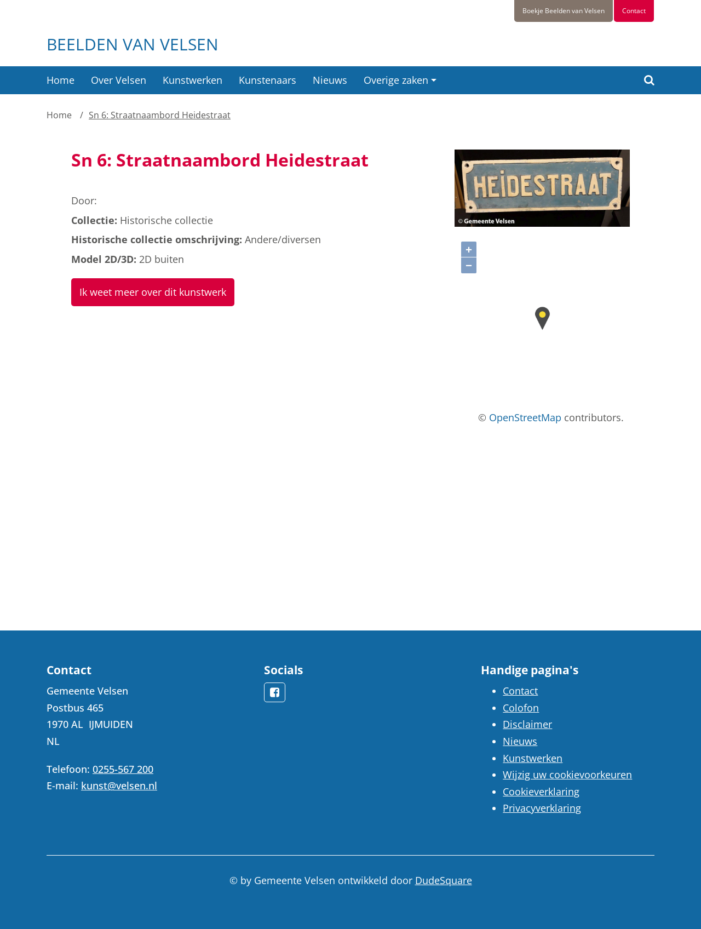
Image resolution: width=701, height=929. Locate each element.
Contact (634, 10)
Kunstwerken (192, 80)
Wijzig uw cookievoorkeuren (567, 774)
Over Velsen (118, 80)
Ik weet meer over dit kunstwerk (152, 292)
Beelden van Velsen (133, 44)
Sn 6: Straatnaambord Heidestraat (160, 115)
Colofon (521, 707)
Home (60, 80)
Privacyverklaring (542, 808)
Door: (84, 200)
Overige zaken (396, 80)
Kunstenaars (267, 80)
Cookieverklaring (541, 791)
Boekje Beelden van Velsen (563, 10)
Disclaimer (527, 724)
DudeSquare (443, 880)
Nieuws (330, 80)
